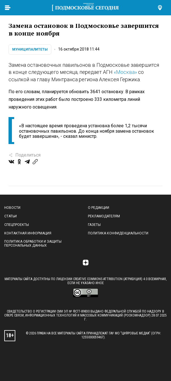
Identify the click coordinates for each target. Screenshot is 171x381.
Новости (12, 208)
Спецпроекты (16, 225)
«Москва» (125, 72)
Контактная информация (27, 233)
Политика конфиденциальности (118, 233)
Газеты (94, 225)
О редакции (98, 208)
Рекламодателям (104, 216)
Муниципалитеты (30, 49)
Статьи (10, 216)
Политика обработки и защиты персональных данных (33, 243)
